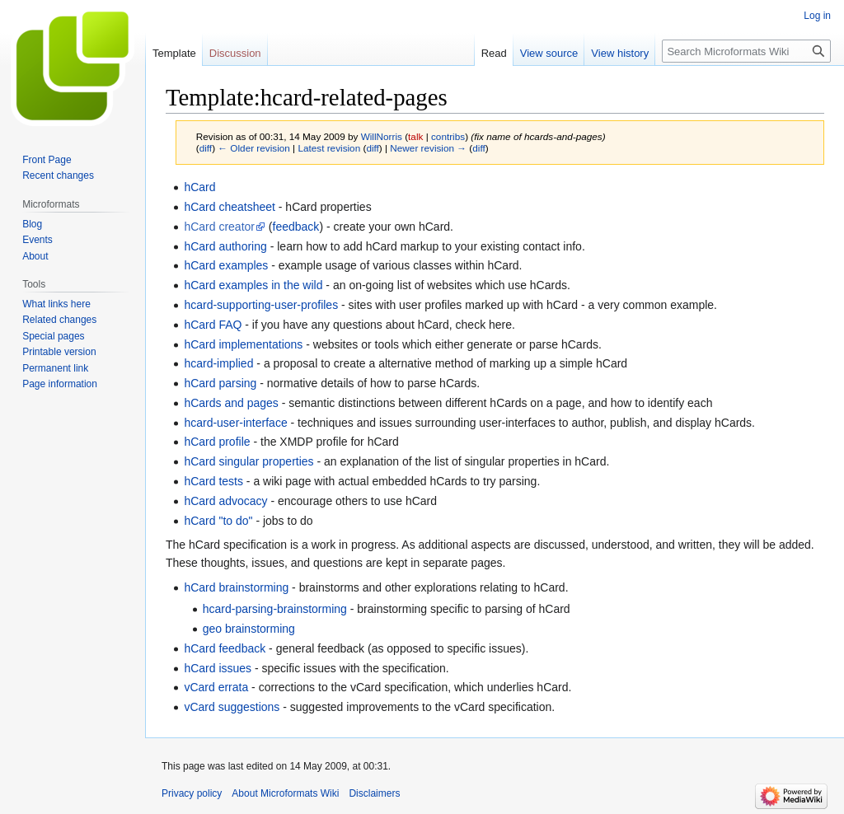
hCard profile (217, 441)
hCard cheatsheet (229, 206)
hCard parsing (220, 383)
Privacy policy (192, 793)
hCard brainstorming (236, 587)
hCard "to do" (218, 520)
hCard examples (226, 265)
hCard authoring (225, 246)
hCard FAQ (212, 324)
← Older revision (254, 148)
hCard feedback (224, 648)
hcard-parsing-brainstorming (275, 608)
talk (415, 136)
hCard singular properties (248, 461)
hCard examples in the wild (253, 285)
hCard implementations (243, 344)
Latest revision (329, 148)
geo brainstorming (249, 628)
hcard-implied (218, 363)
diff (205, 148)
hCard (199, 187)
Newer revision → (428, 148)
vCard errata (216, 687)
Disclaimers (374, 793)
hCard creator (219, 226)
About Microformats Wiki (285, 793)
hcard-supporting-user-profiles (261, 304)
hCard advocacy (225, 501)
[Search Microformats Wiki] (746, 51)
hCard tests (213, 481)
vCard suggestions (231, 706)
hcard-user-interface (235, 422)
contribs (448, 136)
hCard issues (217, 668)
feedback (296, 226)
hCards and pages (231, 402)
